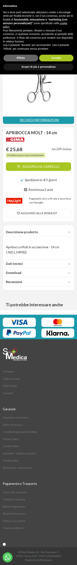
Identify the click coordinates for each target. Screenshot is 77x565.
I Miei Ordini (10, 385)
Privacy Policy (11, 439)
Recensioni (14, 282)
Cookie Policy (11, 446)
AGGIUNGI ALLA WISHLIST (38, 213)
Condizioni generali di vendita (20, 431)
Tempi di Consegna (14, 499)
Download (13, 273)
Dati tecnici (14, 264)
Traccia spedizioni (13, 527)
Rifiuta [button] (21, 57)
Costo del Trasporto (15, 492)
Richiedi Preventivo (14, 513)
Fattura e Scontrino (14, 520)
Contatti (8, 393)
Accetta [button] (56, 57)
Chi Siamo (8, 371)
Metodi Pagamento (14, 506)
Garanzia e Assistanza (15, 417)
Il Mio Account (11, 378)
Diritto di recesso (13, 424)
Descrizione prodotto (22, 232)
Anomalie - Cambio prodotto (19, 453)
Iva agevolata (10, 460)
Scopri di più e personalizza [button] (38, 66)
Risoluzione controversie (17, 467)
